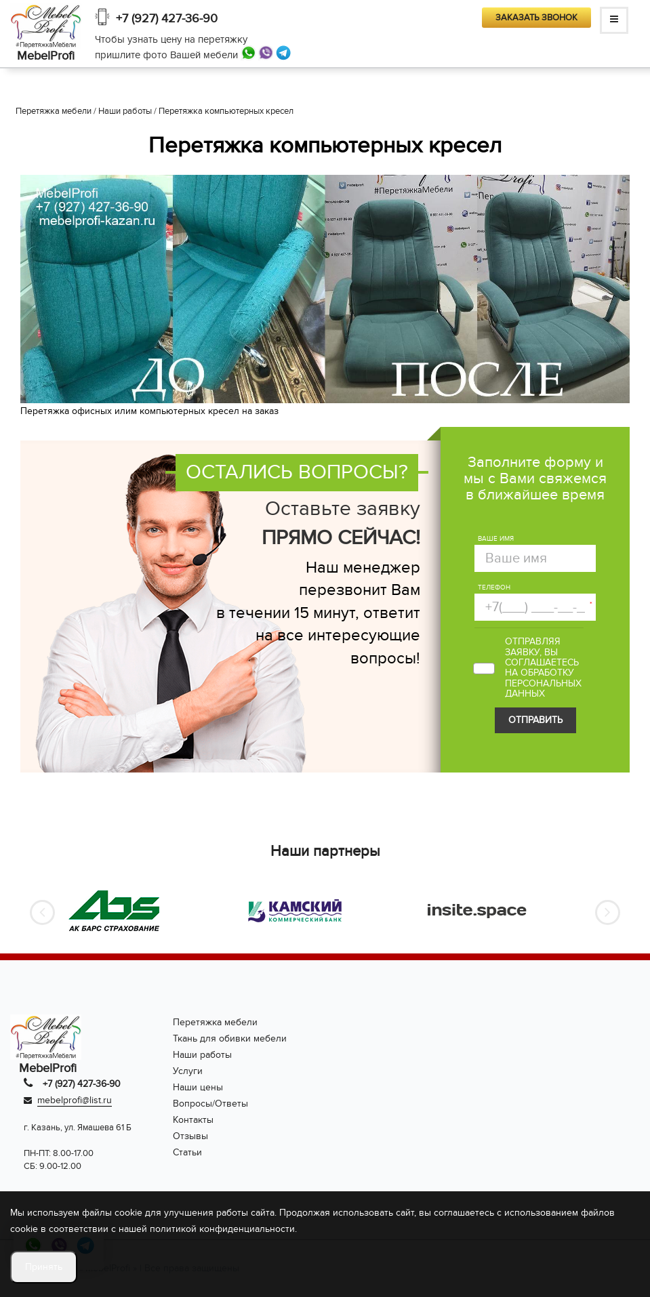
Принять (43, 1267)
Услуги (188, 1071)
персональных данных (543, 688)
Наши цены (198, 1087)
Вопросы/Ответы (210, 1103)
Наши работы (202, 1055)
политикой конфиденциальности (222, 1229)
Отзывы (190, 1136)
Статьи (187, 1152)
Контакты (193, 1120)
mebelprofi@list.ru (74, 1100)
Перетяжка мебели (215, 1022)
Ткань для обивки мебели (230, 1038)
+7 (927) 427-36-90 (167, 19)
